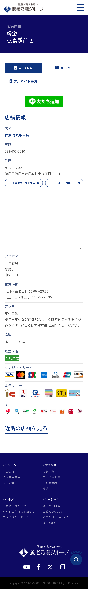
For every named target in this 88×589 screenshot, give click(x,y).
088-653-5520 (15, 151)
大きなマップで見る (23, 183)
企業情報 (8, 471)
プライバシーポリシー (17, 517)
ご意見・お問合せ (14, 506)
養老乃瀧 (48, 471)
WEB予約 (23, 68)
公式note (49, 522)
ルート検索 (64, 183)
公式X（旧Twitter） (56, 517)
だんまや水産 (51, 477)
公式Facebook (52, 511)
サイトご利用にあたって (19, 511)
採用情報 (8, 482)
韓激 (45, 488)
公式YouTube (52, 506)
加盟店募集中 (11, 477)
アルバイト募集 (23, 81)
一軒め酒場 (50, 482)
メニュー (64, 68)
